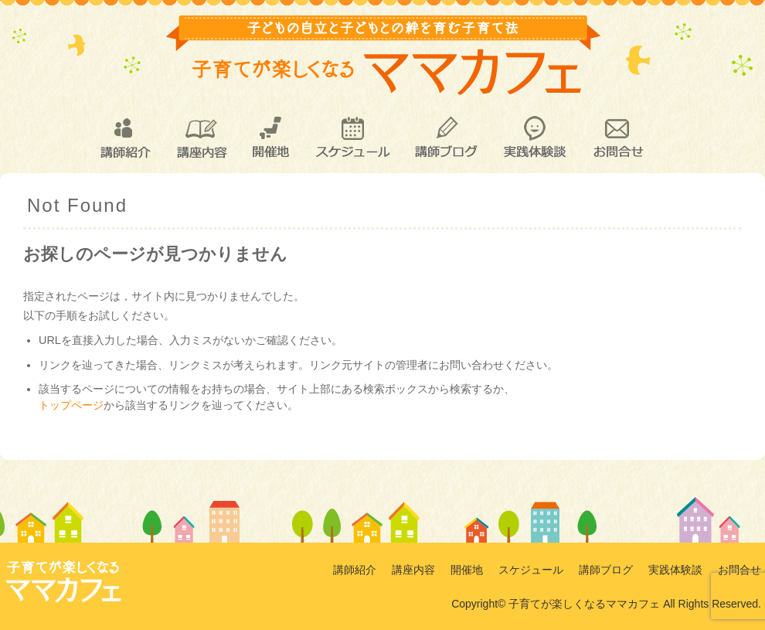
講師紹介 (124, 137)
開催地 (270, 137)
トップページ (71, 405)
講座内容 (201, 137)
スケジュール (351, 137)
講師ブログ (445, 137)
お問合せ (617, 137)
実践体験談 (535, 137)
